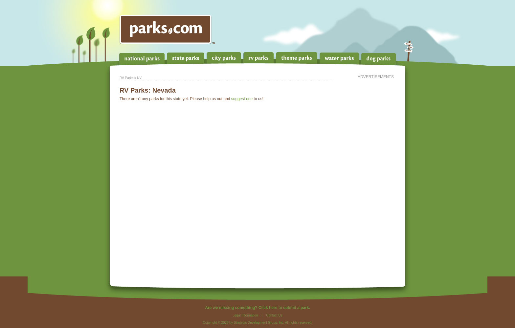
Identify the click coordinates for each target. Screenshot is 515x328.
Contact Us (274, 315)
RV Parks (126, 78)
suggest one (242, 99)
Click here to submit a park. (284, 307)
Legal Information (245, 315)
